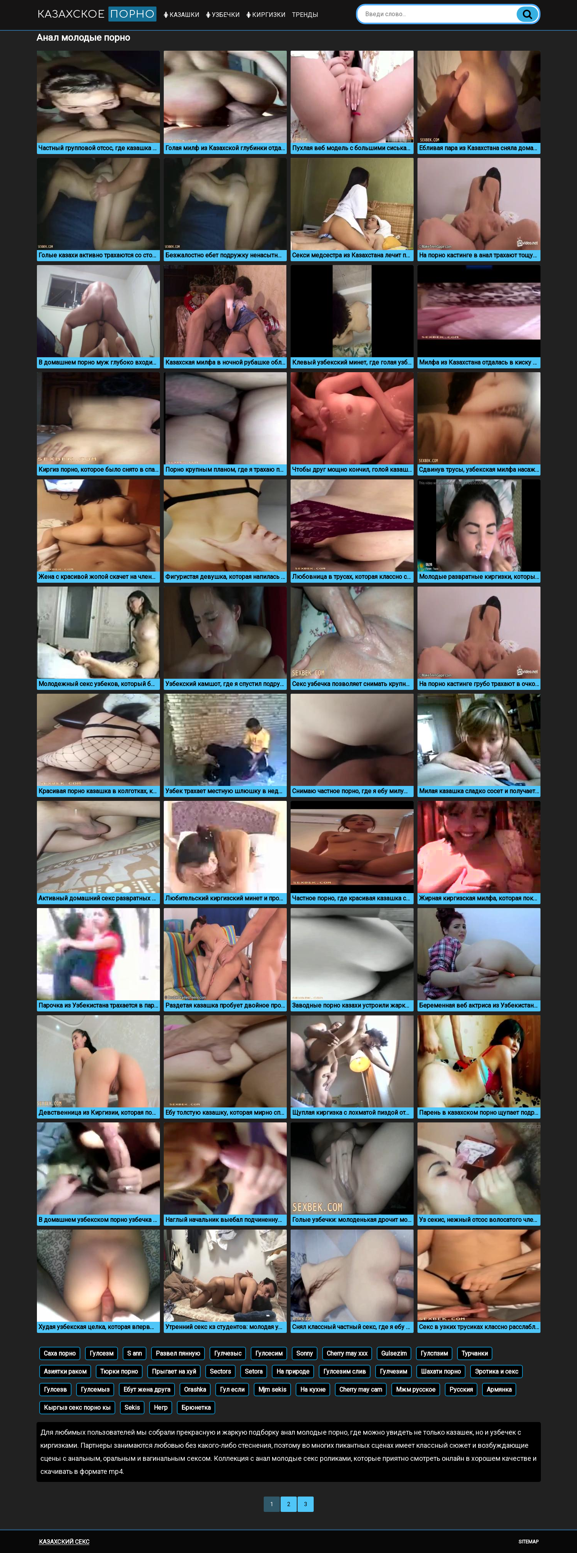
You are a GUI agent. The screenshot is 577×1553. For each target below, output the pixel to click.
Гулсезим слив (344, 1371)
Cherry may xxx (347, 1353)
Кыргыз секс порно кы (77, 1407)
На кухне (313, 1389)
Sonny (304, 1353)
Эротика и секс (496, 1371)
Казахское (96, 14)
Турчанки (475, 1353)
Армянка (499, 1389)
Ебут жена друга (146, 1389)
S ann (134, 1353)
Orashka (195, 1389)
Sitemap (529, 1542)
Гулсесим (269, 1353)
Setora (254, 1371)
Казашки (182, 14)
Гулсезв (55, 1389)
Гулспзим (434, 1353)
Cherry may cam (360, 1389)
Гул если (232, 1389)
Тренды (305, 14)
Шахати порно (441, 1371)
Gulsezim (394, 1353)
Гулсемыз (95, 1389)
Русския (461, 1389)
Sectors (220, 1371)
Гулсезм (101, 1353)
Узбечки (223, 14)
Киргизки (266, 14)
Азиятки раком (65, 1371)
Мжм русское (416, 1389)
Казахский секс (64, 1541)
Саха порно (60, 1353)
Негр (161, 1407)
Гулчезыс (227, 1353)
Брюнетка (196, 1407)
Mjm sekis (272, 1389)
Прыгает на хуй (174, 1371)
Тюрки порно (119, 1371)
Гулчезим (393, 1371)
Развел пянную (178, 1353)
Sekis (132, 1407)
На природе (292, 1371)
